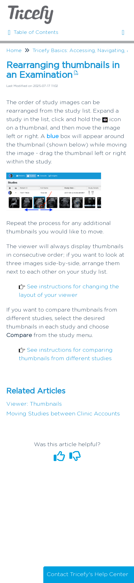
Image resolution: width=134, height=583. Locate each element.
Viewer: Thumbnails (34, 404)
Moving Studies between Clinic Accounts (63, 414)
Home (14, 50)
